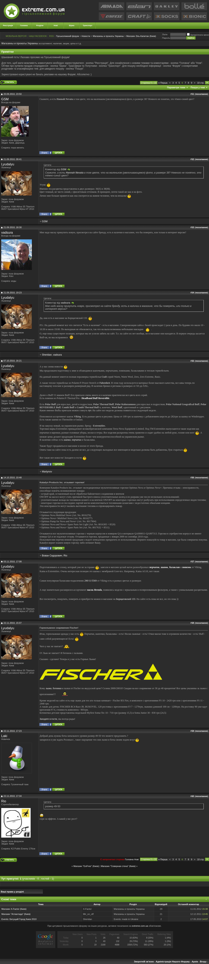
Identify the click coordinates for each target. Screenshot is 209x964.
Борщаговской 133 (125, 599)
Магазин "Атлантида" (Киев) (15, 914)
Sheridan (47, 354)
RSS (51, 36)
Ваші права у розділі (12, 891)
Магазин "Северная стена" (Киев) (118, 866)
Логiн (164, 34)
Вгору (203, 961)
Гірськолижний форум (67, 36)
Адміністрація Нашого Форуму (173, 961)
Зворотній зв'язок (144, 961)
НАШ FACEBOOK (38, 36)
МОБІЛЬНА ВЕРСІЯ (16, 36)
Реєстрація (8, 25)
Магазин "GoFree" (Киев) (86, 866)
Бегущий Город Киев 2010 (23, 919)
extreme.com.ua (140, 926)
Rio (65, 555)
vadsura (7, 232)
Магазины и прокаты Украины (108, 36)
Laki (4, 736)
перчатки (76, 439)
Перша (162, 83)
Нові (56, 25)
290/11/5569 (90, 580)
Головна (24, 25)
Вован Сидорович (52, 555)
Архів (195, 961)
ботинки (57, 688)
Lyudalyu (7, 164)
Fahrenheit (105, 382)
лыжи (49, 688)
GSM (5, 99)
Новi (136, 859)
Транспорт (87, 25)
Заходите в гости (48, 718)
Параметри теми (176, 87)
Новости (85, 36)
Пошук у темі (198, 87)
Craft (104, 376)
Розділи (39, 25)
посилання (201, 94)
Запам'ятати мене (198, 35)
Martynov (47, 471)
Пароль (166, 38)
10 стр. (200, 83)
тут (89, 410)
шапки (67, 439)
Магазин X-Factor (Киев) (14, 909)
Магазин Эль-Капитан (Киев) (141, 36)
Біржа (71, 25)
